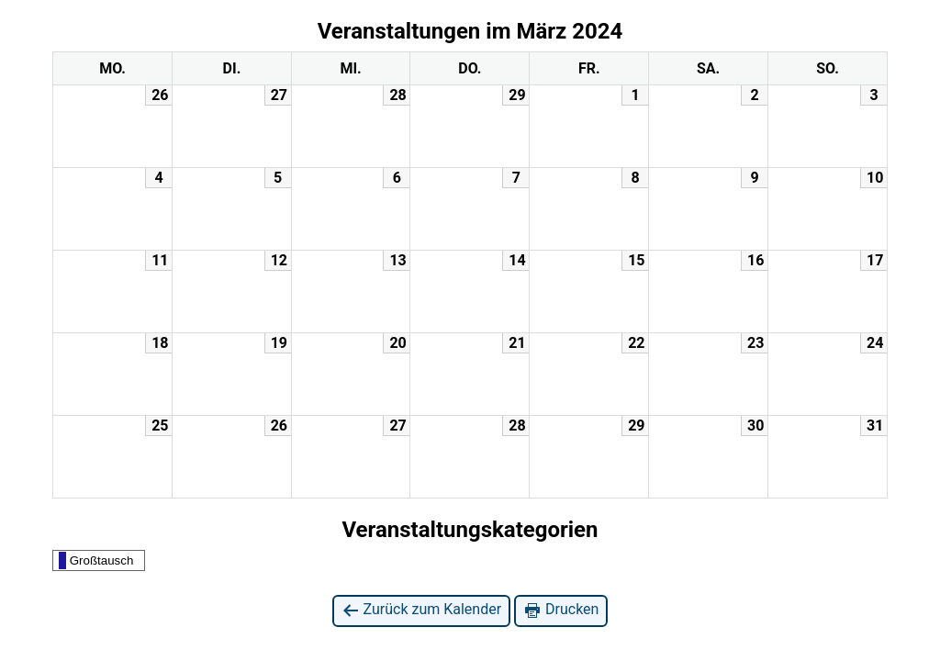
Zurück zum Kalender (421, 610)
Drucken (561, 610)
